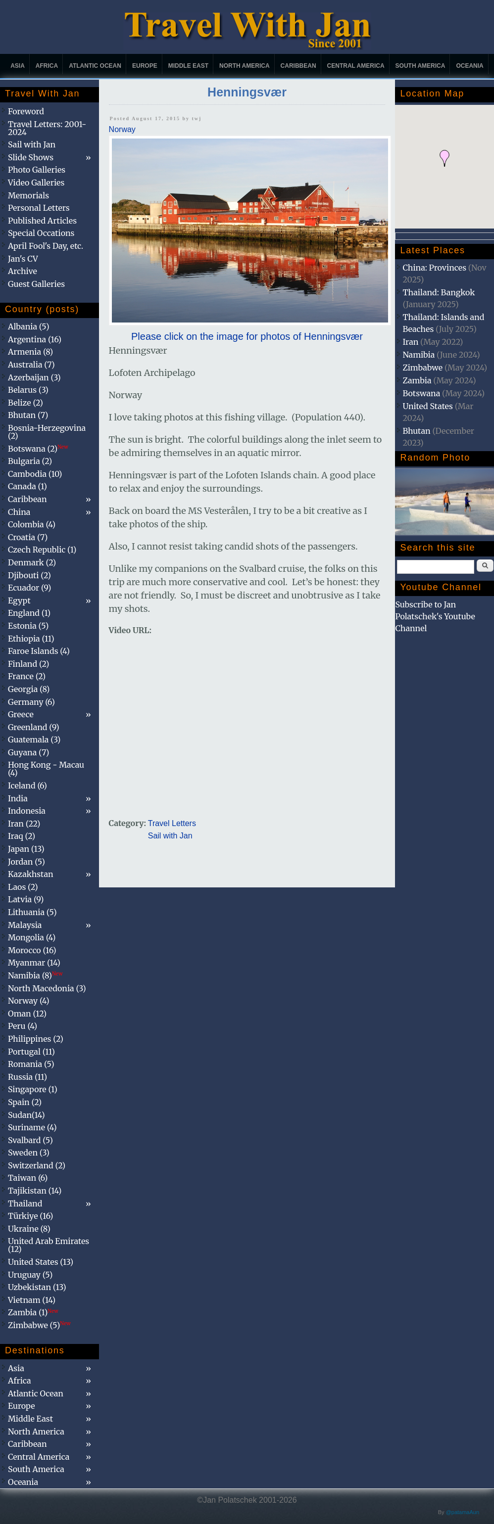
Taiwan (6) (28, 1178)
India (18, 798)
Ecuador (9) (29, 588)
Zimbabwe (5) (39, 1325)
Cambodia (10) (35, 474)
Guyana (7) (28, 752)
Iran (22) (24, 824)
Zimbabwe (422, 367)
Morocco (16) (32, 950)
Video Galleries (36, 182)
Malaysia (25, 925)
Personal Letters (39, 208)
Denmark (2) (32, 562)
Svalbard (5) (30, 1140)
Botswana (421, 393)
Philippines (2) (35, 1039)
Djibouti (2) (29, 575)
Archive (22, 271)
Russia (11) (27, 1077)
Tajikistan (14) (34, 1191)
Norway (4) (28, 1001)
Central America (356, 65)
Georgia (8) (28, 689)
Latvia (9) (26, 899)
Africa (47, 65)
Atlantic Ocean (95, 65)
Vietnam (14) (31, 1300)
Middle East (188, 65)
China (19, 512)
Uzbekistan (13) (37, 1287)
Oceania (469, 65)
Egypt (19, 600)
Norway (122, 129)
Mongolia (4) (31, 937)
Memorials (28, 195)
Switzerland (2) (36, 1165)
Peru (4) (22, 1026)
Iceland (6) (27, 785)
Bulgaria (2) (30, 461)
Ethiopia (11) (31, 639)
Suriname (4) (32, 1127)
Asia (17, 65)
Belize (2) (25, 403)
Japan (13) (26, 849)
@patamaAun (462, 1512)
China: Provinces (434, 268)
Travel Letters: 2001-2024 (47, 128)
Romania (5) (31, 1064)
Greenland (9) (33, 727)
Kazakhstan (30, 874)
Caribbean (298, 65)
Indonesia (27, 811)
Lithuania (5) (32, 912)
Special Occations (41, 233)
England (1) (29, 613)
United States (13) (40, 1262)
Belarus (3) (28, 390)
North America (244, 65)
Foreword (26, 111)
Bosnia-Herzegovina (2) (47, 432)
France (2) (27, 676)
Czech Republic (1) (42, 549)
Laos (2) (23, 887)
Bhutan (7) (28, 415)
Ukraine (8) (29, 1229)
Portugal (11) (31, 1052)
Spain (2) (25, 1102)
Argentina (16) (34, 339)
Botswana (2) (38, 449)
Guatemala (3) (34, 739)
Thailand (25, 1203)
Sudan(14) (26, 1115)
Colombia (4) (31, 524)
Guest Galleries (36, 284)
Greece (21, 714)
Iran (410, 342)
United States (427, 406)
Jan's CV (23, 259)
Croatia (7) (28, 537)
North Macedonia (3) (47, 988)
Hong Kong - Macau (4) (46, 769)
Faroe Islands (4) (39, 651)
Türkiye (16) (30, 1216)
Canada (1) (27, 486)
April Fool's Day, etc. (45, 246)
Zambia (416, 380)
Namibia (418, 355)
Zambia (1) (33, 1312)
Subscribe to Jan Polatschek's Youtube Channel (435, 616)
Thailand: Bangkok (438, 292)
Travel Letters (172, 823)
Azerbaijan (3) (34, 377)
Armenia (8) (30, 352)
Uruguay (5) (30, 1275)
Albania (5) (28, 326)
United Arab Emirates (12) (48, 1245)
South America (420, 65)
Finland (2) (28, 664)
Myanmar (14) (34, 963)
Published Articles (42, 221)
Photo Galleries (36, 170)
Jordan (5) (26, 862)
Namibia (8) (35, 975)
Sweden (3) (28, 1152)
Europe (144, 65)
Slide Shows (30, 157)
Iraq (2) (21, 836)
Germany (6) (31, 702)
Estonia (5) (28, 626)
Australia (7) (31, 364)
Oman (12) (27, 1013)
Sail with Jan (170, 835)
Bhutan (416, 431)
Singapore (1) (32, 1089)
